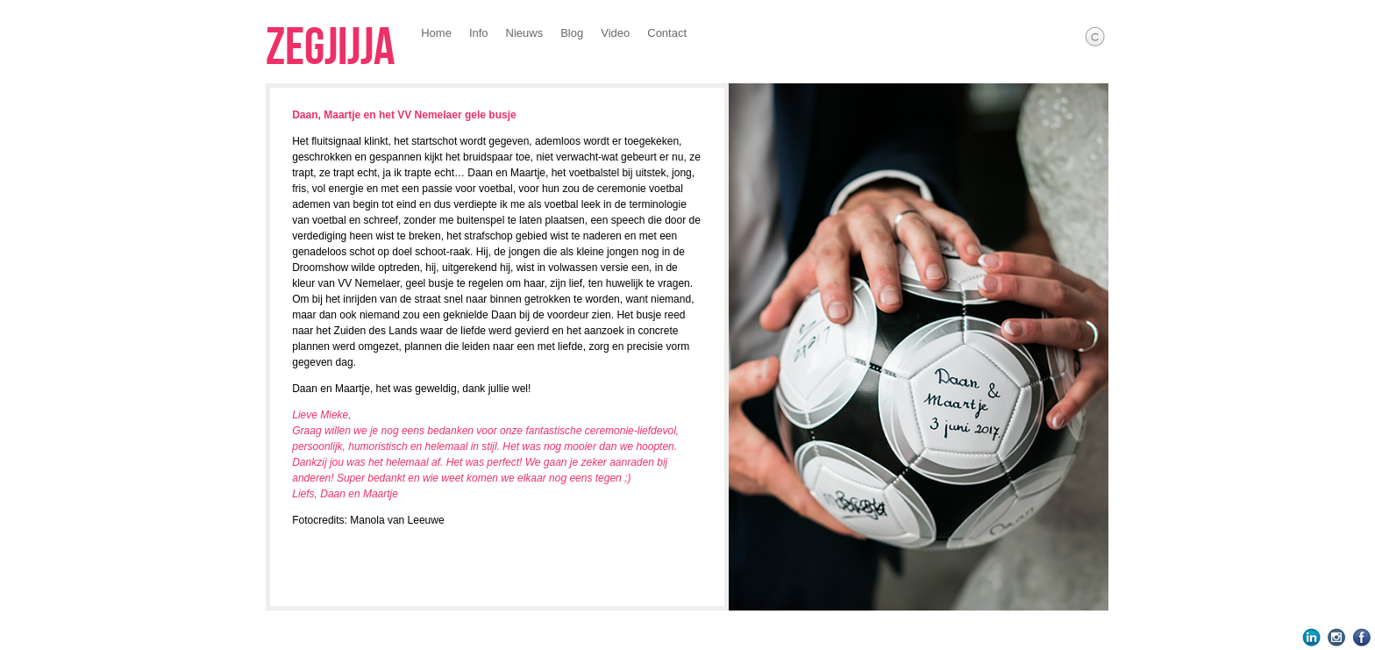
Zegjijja (330, 48)
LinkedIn (1311, 637)
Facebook (1362, 637)
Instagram (1337, 637)
